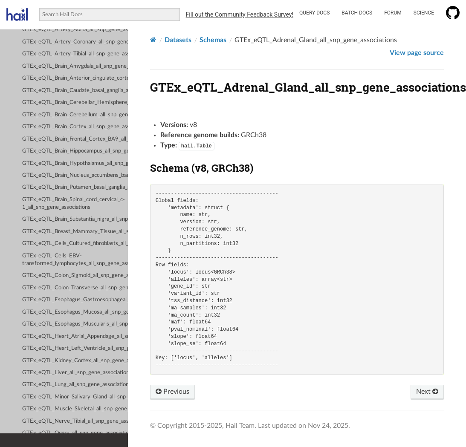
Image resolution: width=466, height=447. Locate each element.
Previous (172, 391)
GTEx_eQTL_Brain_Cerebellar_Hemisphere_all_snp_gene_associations (75, 102)
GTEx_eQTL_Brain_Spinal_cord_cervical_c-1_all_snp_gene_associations (73, 203)
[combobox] (109, 14)
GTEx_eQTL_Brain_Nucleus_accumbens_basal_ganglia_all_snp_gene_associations (75, 175)
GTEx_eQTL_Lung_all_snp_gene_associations (75, 384)
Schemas (213, 40)
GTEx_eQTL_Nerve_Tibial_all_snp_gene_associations (75, 421)
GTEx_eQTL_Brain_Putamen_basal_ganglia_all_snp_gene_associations (75, 187)
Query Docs (314, 13)
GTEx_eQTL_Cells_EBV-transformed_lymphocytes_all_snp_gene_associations (75, 259)
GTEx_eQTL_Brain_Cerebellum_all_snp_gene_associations (75, 115)
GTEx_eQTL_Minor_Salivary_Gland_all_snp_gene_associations (75, 397)
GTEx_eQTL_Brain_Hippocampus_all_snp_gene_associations (75, 151)
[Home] (153, 39)
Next (427, 391)
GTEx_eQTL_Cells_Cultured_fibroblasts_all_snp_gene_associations (75, 243)
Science (424, 13)
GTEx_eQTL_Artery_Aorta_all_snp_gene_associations (75, 29)
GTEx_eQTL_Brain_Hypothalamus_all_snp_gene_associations (75, 163)
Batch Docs (357, 13)
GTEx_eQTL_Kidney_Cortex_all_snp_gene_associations (75, 360)
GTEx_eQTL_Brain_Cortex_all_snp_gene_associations (75, 127)
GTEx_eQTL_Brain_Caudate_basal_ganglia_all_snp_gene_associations (75, 90)
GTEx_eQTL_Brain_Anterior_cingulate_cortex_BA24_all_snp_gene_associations (75, 78)
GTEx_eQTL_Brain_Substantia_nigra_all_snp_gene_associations (75, 219)
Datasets (178, 40)
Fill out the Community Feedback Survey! (239, 14)
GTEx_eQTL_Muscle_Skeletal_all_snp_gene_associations (75, 409)
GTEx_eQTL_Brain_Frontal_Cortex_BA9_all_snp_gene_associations (75, 139)
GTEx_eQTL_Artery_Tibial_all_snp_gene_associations (75, 54)
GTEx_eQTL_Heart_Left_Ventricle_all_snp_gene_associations (75, 348)
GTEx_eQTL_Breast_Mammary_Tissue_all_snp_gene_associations (75, 231)
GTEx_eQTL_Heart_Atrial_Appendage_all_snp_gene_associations (75, 336)
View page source (417, 52)
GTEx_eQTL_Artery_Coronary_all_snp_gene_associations (75, 42)
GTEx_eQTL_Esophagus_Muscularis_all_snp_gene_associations (75, 324)
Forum (393, 13)
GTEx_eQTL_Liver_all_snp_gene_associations (75, 372)
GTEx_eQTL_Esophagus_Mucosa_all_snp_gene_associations (75, 312)
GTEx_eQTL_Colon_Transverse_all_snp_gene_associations (75, 288)
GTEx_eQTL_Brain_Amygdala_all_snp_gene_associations (75, 66)
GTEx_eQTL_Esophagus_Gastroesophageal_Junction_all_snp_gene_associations (75, 300)
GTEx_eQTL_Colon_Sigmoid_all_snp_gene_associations (75, 275)
